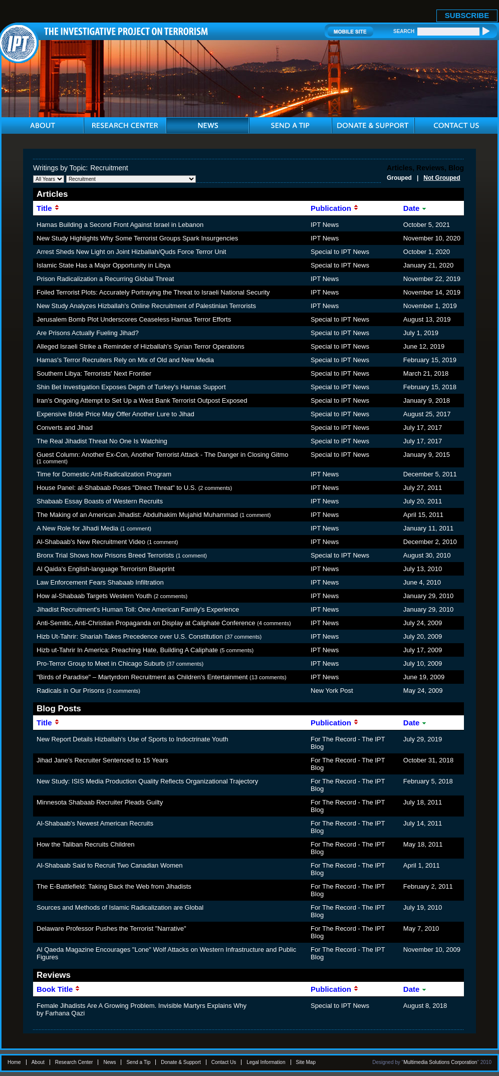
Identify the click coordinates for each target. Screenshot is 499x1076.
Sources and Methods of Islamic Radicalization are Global (120, 907)
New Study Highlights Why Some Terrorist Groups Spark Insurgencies (137, 238)
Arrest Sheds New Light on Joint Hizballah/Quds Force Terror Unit (131, 251)
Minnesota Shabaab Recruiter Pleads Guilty (100, 802)
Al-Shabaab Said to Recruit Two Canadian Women (109, 865)
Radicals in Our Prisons (71, 690)
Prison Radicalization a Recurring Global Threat (105, 279)
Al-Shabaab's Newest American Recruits (95, 823)
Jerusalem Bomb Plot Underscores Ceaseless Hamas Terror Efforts (134, 319)
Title (48, 208)
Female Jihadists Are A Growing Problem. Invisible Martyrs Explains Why (141, 1005)
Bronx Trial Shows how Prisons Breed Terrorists (105, 555)
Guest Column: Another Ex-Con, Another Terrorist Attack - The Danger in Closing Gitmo (162, 454)
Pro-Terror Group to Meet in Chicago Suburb (101, 663)
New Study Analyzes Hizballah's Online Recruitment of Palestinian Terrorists (146, 306)
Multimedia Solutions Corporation (440, 1062)
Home (14, 1062)
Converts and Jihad (65, 427)
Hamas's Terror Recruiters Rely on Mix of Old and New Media (125, 360)
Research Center (74, 1062)
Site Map (306, 1062)
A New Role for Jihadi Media (77, 528)
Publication (335, 208)
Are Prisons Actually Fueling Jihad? (88, 333)
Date (415, 208)
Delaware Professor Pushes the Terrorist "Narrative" (111, 928)
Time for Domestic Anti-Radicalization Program (104, 474)
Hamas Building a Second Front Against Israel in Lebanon (120, 224)
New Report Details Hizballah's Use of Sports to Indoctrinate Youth (132, 739)
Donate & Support (181, 1062)
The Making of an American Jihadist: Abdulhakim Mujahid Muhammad (137, 514)
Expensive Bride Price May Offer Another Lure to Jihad (115, 414)
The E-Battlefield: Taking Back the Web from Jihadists (114, 886)
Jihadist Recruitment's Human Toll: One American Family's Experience (138, 609)
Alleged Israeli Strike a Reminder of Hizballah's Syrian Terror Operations (140, 346)
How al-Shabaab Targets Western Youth (94, 596)
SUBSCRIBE (467, 15)
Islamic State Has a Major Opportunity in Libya (103, 265)
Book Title (58, 989)
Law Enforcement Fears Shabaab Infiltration (100, 582)
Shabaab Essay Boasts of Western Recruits (100, 501)
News (109, 1062)
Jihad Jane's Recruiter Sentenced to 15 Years (102, 760)
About (38, 1062)
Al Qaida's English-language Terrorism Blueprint (105, 569)
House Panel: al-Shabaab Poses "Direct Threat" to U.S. (116, 487)
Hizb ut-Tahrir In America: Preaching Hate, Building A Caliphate (127, 650)
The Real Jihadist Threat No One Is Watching (102, 441)
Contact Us (223, 1062)
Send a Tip (138, 1062)
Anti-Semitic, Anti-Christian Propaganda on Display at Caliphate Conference (146, 623)
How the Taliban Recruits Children (86, 844)
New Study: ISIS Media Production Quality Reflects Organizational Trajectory (147, 781)
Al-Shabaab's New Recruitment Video (91, 542)
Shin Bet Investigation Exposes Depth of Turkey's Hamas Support (131, 387)
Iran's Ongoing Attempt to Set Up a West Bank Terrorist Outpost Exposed (142, 400)
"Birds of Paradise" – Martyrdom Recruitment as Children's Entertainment (142, 677)
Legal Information (265, 1062)
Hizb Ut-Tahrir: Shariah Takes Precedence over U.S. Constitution (130, 636)
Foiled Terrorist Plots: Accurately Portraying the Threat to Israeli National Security (153, 292)
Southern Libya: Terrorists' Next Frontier (94, 373)
